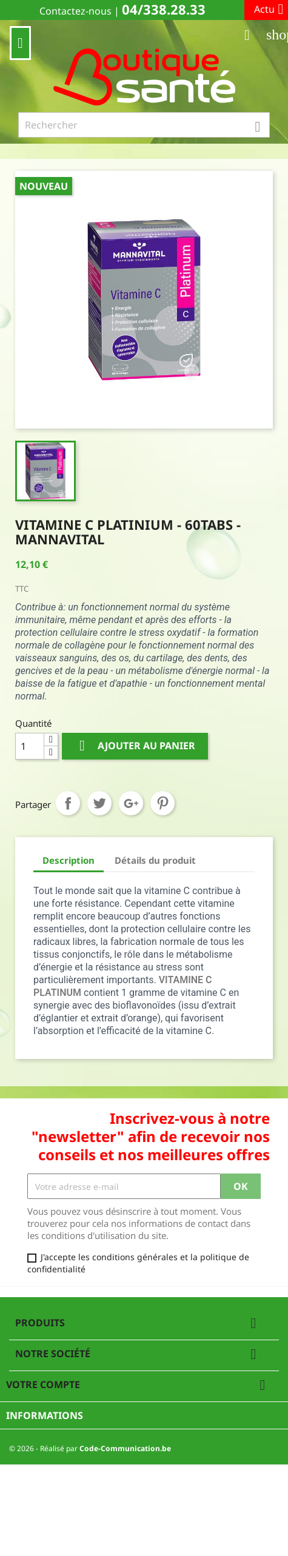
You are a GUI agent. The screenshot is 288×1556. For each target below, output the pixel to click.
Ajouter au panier (135, 746)
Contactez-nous (75, 11)
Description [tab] (68, 860)
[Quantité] (29, 746)
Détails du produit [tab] (155, 860)
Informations (44, 1415)
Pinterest (162, 803)
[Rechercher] (144, 125)
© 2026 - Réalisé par (90, 1448)
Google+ (131, 803)
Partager (68, 803)
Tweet (99, 803)
